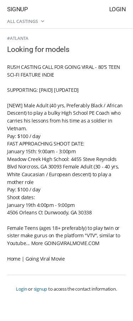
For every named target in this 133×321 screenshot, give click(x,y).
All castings (25, 21)
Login (117, 9)
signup (41, 289)
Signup (17, 9)
